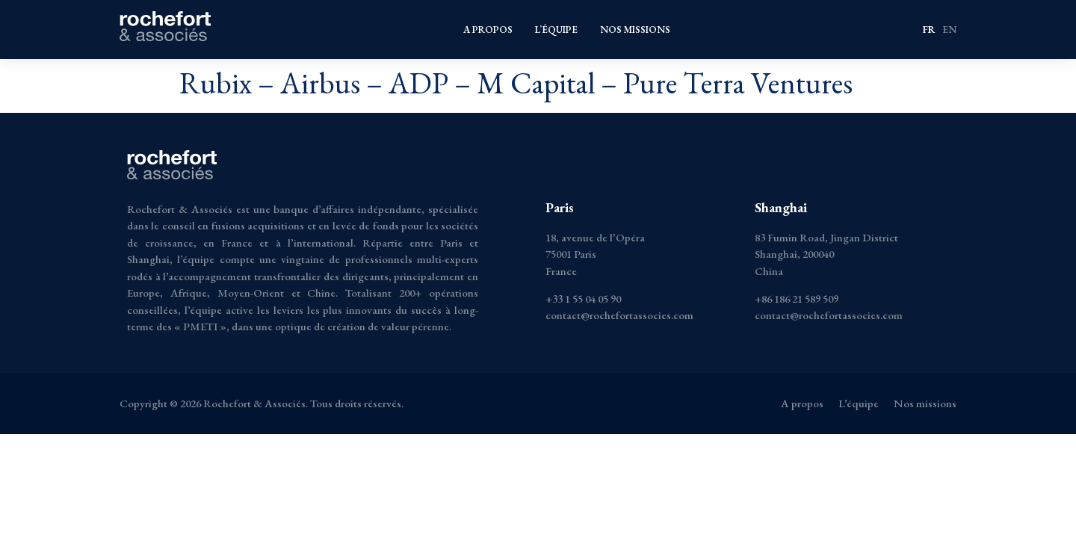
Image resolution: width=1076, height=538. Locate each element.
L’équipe (556, 29)
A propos (488, 29)
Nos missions (635, 29)
